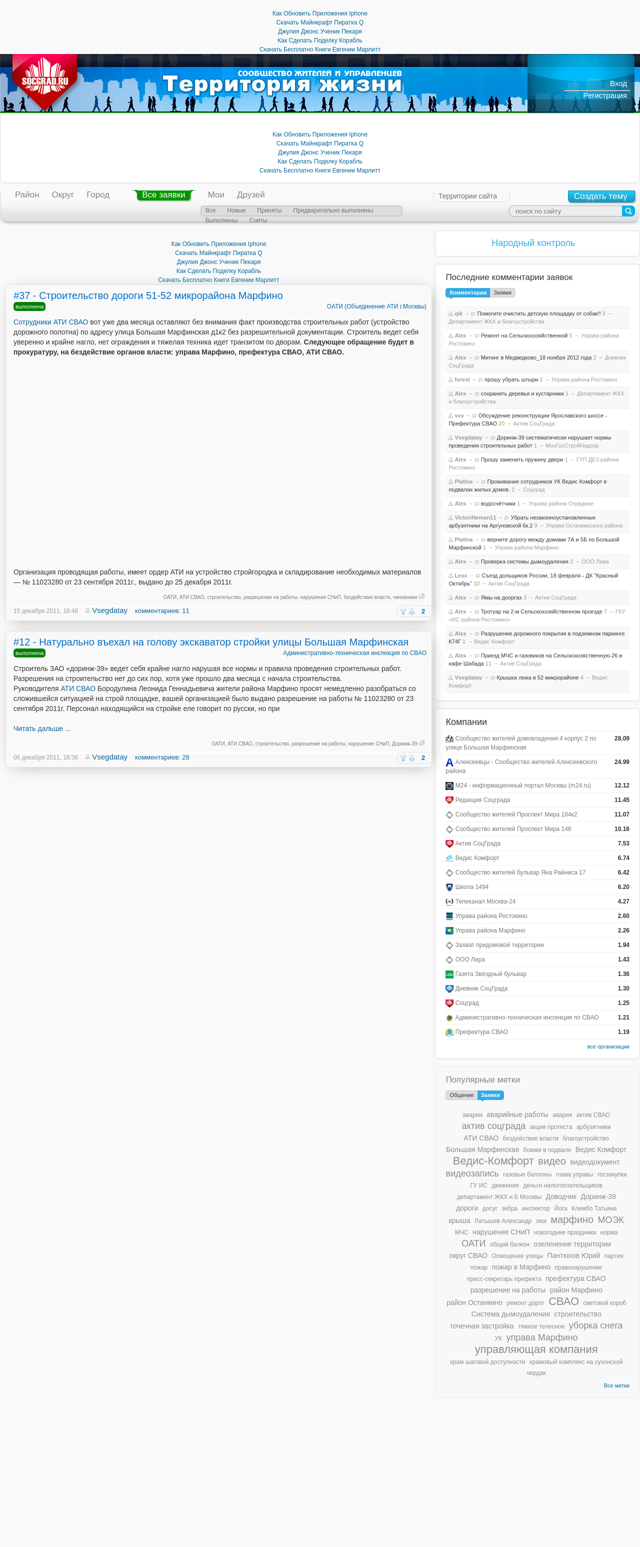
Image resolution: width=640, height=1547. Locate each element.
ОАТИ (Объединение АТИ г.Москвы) (376, 306)
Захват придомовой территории (500, 945)
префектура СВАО (576, 1278)
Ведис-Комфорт (493, 1160)
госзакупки (612, 1174)
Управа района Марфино (526, 547)
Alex (460, 335)
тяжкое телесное (541, 1326)
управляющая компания (536, 1349)
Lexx (460, 575)
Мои (216, 195)
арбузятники (593, 1127)
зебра (510, 1208)
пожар (479, 1267)
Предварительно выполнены (334, 210)
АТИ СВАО (192, 597)
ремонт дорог (525, 1303)
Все (211, 210)
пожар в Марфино (521, 1267)
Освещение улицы (517, 1256)
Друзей (251, 195)
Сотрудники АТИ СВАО (51, 322)
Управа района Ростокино (585, 379)
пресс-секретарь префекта (504, 1279)
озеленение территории (572, 1244)
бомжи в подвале (547, 1150)
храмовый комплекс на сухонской (575, 1362)
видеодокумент (595, 1162)
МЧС (461, 1232)
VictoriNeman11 (475, 517)
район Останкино (474, 1302)
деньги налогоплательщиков (562, 1185)
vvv (459, 415)
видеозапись (472, 1173)
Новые (236, 210)
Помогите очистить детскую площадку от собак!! (538, 313)
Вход (618, 83)
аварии (472, 1115)
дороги (467, 1208)
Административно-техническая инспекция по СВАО (354, 653)
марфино (572, 1219)
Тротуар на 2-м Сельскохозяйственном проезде (541, 611)
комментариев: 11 (162, 610)
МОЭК (611, 1220)
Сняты (259, 220)
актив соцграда (494, 1126)
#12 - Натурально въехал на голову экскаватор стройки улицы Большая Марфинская (211, 642)
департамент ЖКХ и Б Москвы (499, 1197)
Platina (463, 481)
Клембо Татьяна (594, 1208)
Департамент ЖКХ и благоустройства (496, 321)
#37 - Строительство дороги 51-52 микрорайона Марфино (148, 295)
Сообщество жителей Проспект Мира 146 (514, 829)
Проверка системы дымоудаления (524, 561)
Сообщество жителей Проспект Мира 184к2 (517, 814)
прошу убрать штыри (511, 379)
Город (98, 195)
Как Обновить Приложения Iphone (320, 13)
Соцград (533, 489)
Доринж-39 (404, 743)
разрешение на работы (271, 597)
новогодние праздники (565, 1232)
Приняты (269, 210)
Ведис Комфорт (494, 641)
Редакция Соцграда (483, 800)
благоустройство (585, 1138)
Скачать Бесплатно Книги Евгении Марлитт (320, 49)
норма (609, 1232)
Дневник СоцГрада (482, 988)
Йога (561, 1208)
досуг (490, 1208)
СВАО (563, 1301)
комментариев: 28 (162, 757)
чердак (536, 1373)
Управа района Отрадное (561, 503)
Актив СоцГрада (533, 423)
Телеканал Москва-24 (486, 901)
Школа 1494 (472, 887)
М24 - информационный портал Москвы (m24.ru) (523, 785)
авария (562, 1115)
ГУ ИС (479, 1185)
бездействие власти (367, 597)
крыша (459, 1220)
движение (505, 1185)
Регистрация (605, 95)
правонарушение (578, 1267)
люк (541, 1221)
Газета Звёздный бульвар (491, 974)
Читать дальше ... (42, 728)
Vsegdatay (110, 610)
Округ (63, 195)
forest (462, 379)
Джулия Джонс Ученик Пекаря (320, 31)
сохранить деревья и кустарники (522, 393)
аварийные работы (517, 1114)
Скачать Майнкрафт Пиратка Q (320, 22)
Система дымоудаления (511, 1314)
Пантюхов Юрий (573, 1256)
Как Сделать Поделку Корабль (320, 40)
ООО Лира (595, 561)
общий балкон (510, 1244)
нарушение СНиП (320, 597)
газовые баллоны (527, 1174)
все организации (608, 1047)
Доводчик (561, 1196)
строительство (223, 597)
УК (498, 1338)
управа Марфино (542, 1337)
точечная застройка (482, 1326)
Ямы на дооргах (501, 597)
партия (614, 1256)
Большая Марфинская (482, 1150)
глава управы (575, 1174)
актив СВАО (593, 1115)
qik (458, 313)
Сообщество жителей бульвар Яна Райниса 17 (521, 872)
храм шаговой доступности (487, 1362)
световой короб (604, 1303)
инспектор (536, 1208)
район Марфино (576, 1290)
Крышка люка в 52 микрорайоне (538, 677)
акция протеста (551, 1127)
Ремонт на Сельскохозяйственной (524, 335)
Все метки (617, 1385)
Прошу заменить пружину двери (522, 459)
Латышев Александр (503, 1221)
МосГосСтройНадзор (572, 445)
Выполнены (222, 220)
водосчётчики (498, 503)
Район (27, 195)
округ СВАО (468, 1256)
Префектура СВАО (482, 1032)
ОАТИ (170, 597)
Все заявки (163, 195)
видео (552, 1161)
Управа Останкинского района (584, 525)
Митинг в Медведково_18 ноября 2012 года (536, 357)
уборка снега (596, 1325)
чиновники (405, 597)
